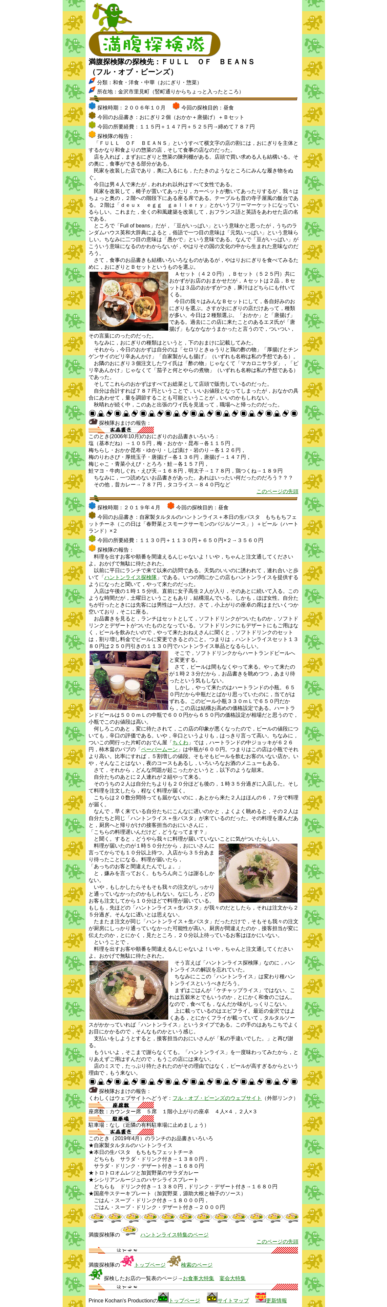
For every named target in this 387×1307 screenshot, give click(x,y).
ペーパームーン (159, 749)
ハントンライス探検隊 (130, 577)
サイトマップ (233, 1300)
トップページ (150, 1265)
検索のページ (197, 1265)
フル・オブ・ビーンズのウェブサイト (217, 1098)
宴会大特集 (232, 1278)
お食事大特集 (198, 1278)
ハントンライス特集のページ (174, 1235)
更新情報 (276, 1300)
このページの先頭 (277, 491)
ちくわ (180, 742)
